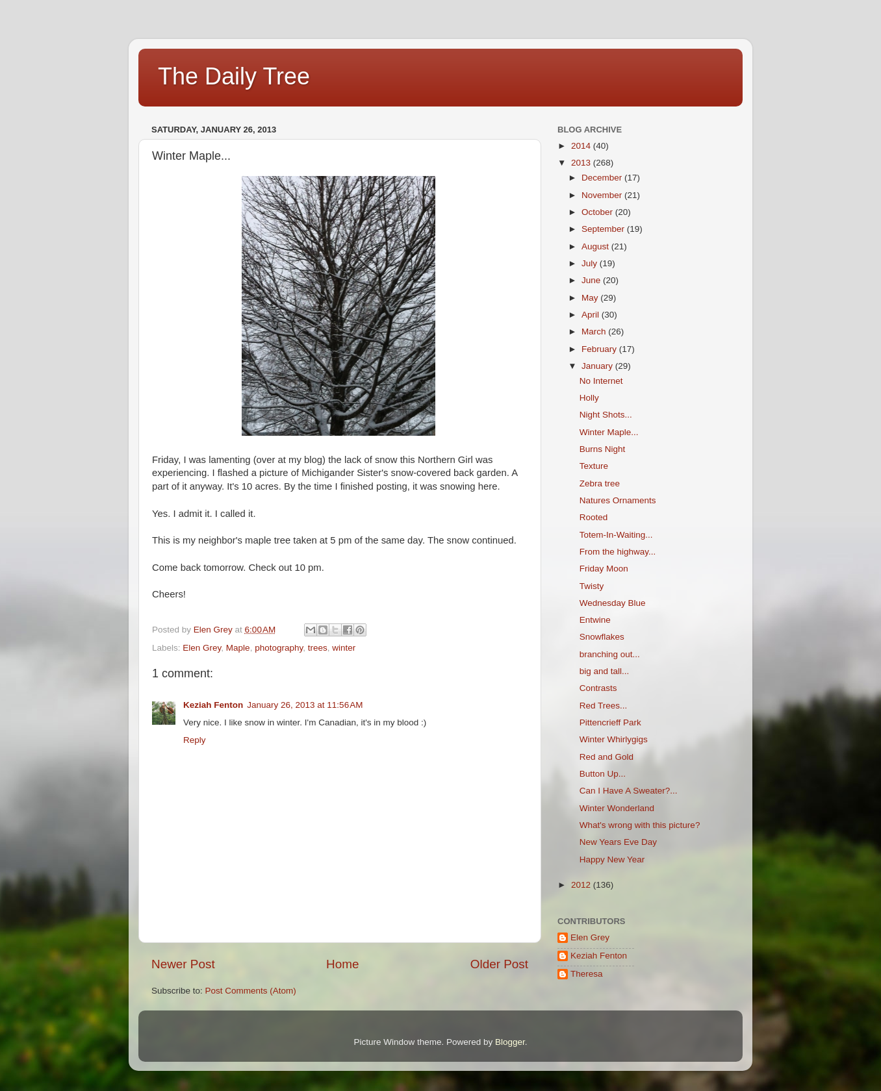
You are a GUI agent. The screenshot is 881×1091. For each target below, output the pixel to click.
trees (317, 648)
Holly (589, 398)
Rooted (594, 517)
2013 (582, 163)
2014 (582, 146)
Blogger (510, 1042)
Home (342, 964)
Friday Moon (604, 568)
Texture (594, 466)
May (590, 298)
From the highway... (618, 552)
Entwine (595, 620)
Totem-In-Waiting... (616, 535)
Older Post (499, 964)
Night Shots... (606, 415)
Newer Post (183, 964)
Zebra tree (600, 483)
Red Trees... (604, 705)
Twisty (592, 586)
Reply (194, 740)
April (591, 315)
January (598, 366)
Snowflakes (602, 637)
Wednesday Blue (613, 603)
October (598, 212)
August (596, 246)
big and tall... (605, 671)
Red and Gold (606, 757)
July (590, 263)
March (594, 331)
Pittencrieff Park (610, 722)
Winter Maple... (609, 432)
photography (279, 648)
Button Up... (603, 774)
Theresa (586, 974)
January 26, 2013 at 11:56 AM (305, 705)
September (604, 229)
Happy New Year (612, 859)
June (592, 280)
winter (343, 648)
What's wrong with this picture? (640, 825)
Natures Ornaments (618, 500)
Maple (238, 648)
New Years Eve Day (618, 842)
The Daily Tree (234, 76)
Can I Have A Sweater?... (629, 791)
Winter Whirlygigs (614, 739)
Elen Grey (202, 648)
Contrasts (598, 688)
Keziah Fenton (213, 705)
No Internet (601, 381)
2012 (582, 885)
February (600, 349)
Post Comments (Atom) (250, 991)
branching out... (610, 654)
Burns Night (603, 449)
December (602, 177)
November (602, 195)
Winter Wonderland (617, 808)
